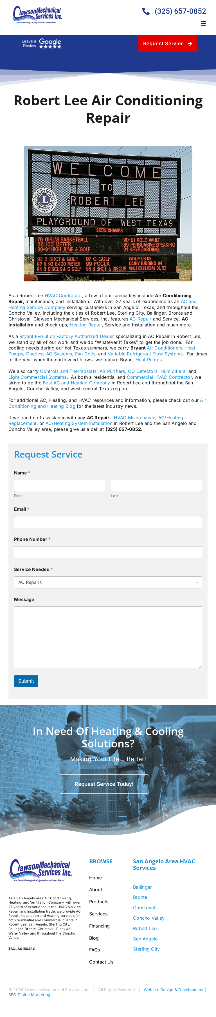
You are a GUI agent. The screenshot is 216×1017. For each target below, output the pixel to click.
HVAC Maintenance (135, 417)
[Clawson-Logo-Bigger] (37, 8)
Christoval (144, 907)
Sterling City (146, 949)
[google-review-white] (41, 40)
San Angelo (145, 939)
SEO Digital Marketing (29, 994)
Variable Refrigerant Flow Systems (145, 354)
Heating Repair (86, 325)
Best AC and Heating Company (76, 383)
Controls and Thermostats (68, 371)
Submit (26, 681)
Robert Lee (145, 928)
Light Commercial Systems (37, 377)
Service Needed (33, 569)
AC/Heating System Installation (79, 423)
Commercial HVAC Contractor (159, 377)
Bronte (140, 897)
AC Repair (140, 319)
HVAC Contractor (63, 295)
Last (115, 495)
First (18, 495)
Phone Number (32, 539)
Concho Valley (149, 918)
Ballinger (142, 887)
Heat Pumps (149, 359)
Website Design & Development (174, 989)
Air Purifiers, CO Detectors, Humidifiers (143, 371)
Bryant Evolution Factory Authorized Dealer (66, 336)
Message (24, 599)
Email (21, 509)
